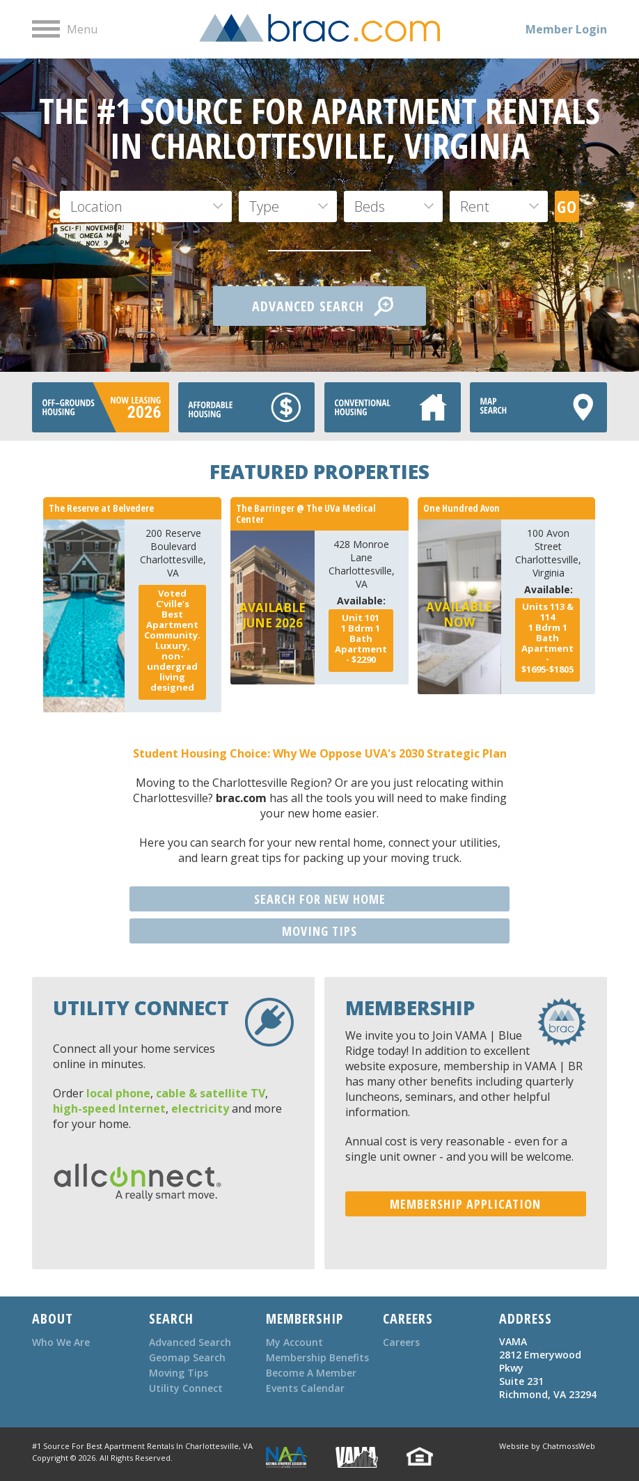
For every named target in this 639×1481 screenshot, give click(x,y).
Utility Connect (186, 1388)
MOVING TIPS (319, 931)
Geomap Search (187, 1357)
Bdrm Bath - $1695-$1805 (547, 637)
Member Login (566, 29)
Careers (401, 1342)
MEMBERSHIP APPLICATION (465, 1204)
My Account (294, 1342)
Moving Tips (178, 1372)
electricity (200, 1108)
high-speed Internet (109, 1108)
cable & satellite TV (210, 1093)
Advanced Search (190, 1342)
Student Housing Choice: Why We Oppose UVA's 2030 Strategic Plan (320, 753)
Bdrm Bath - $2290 (361, 638)
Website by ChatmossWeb (547, 1446)
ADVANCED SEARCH (322, 306)
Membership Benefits (317, 1357)
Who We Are (61, 1342)
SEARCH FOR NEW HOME (320, 899)
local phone (118, 1093)
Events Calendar (305, 1388)
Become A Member (311, 1372)
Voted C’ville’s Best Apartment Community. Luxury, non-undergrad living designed (172, 640)
